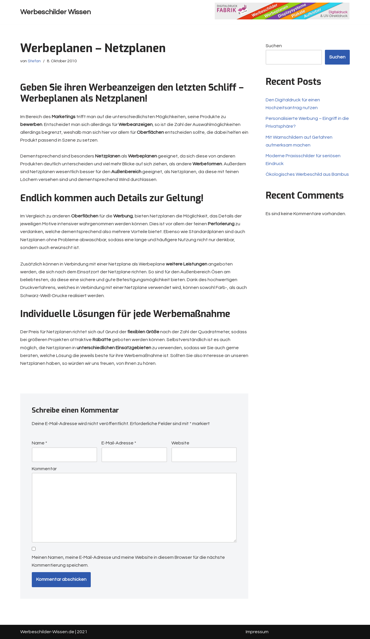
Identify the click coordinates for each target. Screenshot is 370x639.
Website (180, 443)
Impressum (257, 631)
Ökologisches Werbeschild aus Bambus (307, 174)
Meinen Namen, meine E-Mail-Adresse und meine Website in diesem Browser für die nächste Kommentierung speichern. (128, 561)
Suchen (274, 45)
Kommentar (44, 468)
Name (39, 443)
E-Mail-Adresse (118, 443)
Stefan (34, 61)
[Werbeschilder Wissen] (55, 12)
